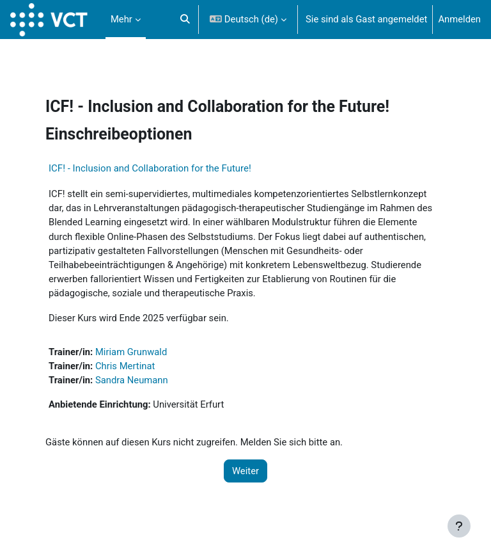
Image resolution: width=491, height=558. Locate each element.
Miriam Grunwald (131, 352)
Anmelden (459, 19)
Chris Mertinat (125, 366)
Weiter (245, 471)
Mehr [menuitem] (121, 19)
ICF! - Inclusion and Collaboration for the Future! (150, 168)
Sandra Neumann (131, 380)
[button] (185, 19)
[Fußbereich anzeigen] (459, 526)
